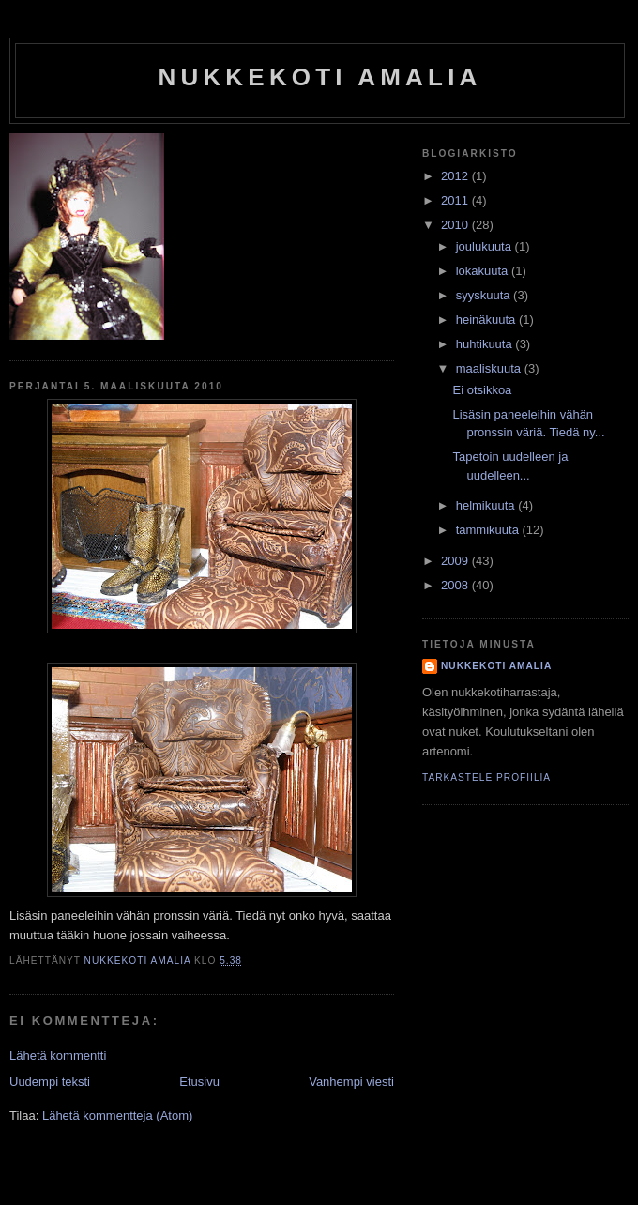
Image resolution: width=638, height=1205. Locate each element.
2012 (456, 176)
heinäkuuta (487, 320)
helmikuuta (487, 505)
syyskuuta (484, 295)
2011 (456, 200)
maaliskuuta (490, 368)
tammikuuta (489, 530)
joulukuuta (485, 246)
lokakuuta (483, 271)
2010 (456, 225)
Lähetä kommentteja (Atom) (117, 1115)
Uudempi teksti (49, 1082)
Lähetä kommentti (57, 1055)
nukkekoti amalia (319, 77)
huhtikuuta (486, 344)
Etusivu (199, 1082)
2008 (456, 585)
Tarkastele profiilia (486, 777)
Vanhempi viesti (351, 1082)
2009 (456, 561)
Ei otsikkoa (481, 390)
